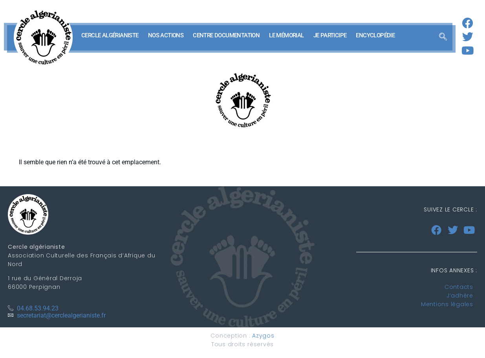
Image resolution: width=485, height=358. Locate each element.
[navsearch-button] (443, 37)
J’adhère (460, 295)
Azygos (263, 336)
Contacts (459, 287)
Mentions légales (447, 304)
